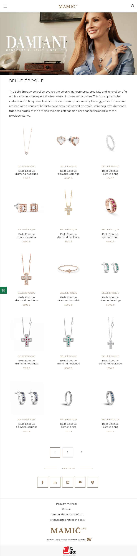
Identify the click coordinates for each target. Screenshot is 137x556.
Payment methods (66, 504)
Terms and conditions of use (66, 515)
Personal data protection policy (67, 520)
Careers (66, 509)
